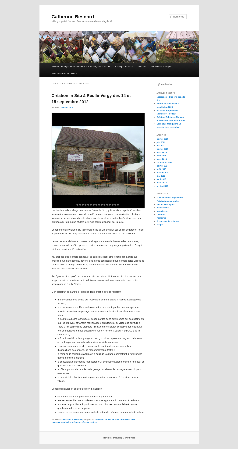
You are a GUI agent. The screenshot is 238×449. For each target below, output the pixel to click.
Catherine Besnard (73, 16)
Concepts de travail (124, 66)
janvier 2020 (162, 149)
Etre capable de (122, 419)
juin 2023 (161, 142)
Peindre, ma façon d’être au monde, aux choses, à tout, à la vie (81, 66)
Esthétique (109, 419)
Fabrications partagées (161, 66)
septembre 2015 (164, 162)
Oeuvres (142, 66)
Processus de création (168, 221)
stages (160, 224)
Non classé (162, 211)
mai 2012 (161, 176)
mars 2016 (162, 159)
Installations (67, 419)
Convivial (99, 419)
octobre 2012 (163, 172)
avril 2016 (161, 155)
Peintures (161, 218)
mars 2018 (162, 152)
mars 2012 (162, 182)
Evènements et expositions (64, 73)
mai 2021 (161, 145)
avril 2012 (161, 179)
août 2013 (161, 169)
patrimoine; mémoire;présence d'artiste (79, 422)
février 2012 (162, 186)
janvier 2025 (162, 139)
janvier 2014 (162, 166)
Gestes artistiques (166, 204)
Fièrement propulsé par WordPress (119, 438)
